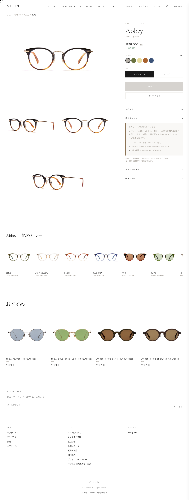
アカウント (143, 6)
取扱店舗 (71, 442)
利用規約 (71, 455)
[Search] (167, 6)
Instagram (132, 433)
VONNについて (74, 433)
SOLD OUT (154, 86)
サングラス (169, 74)
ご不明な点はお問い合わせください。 (140, 161)
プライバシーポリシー (77, 459)
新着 (9, 442)
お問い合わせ (73, 446)
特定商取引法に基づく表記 (79, 464)
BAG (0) (178, 6)
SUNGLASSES (68, 6)
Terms (92, 493)
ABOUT (130, 6)
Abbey (26, 15)
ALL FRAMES (86, 6)
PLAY (113, 6)
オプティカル (139, 74)
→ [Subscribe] (66, 405)
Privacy (84, 493)
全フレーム (12, 446)
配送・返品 (72, 450)
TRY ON (102, 6)
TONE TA (17, 15)
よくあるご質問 (74, 437)
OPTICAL (52, 6)
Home (8, 15)
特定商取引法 (102, 493)
